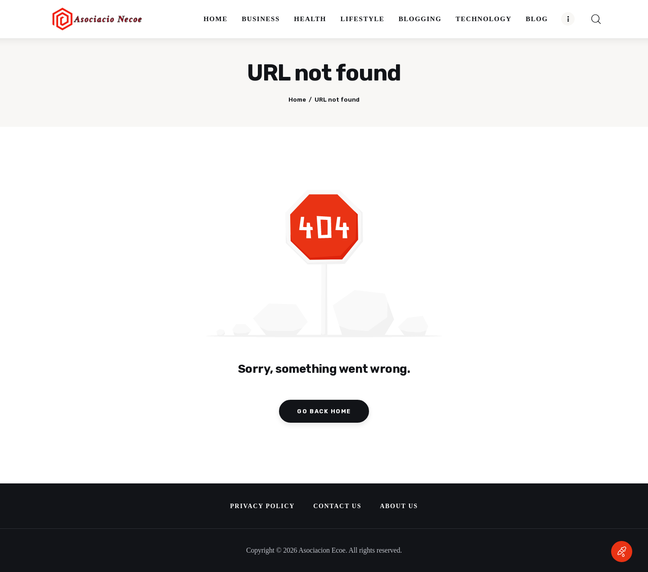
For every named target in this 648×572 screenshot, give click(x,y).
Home (297, 99)
